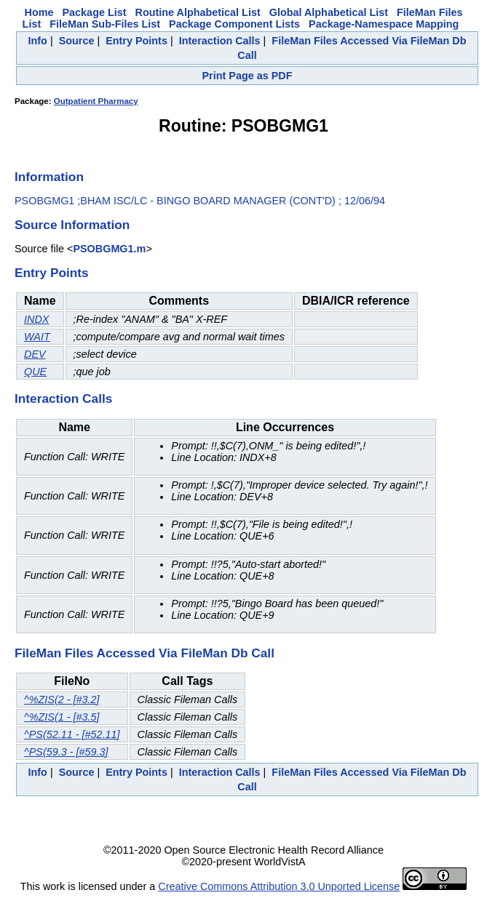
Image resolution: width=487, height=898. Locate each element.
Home (39, 12)
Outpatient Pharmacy (96, 101)
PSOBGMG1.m (109, 248)
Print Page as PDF (247, 75)
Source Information (72, 224)
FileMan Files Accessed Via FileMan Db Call (144, 653)
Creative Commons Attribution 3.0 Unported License (279, 886)
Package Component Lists (234, 24)
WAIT (37, 336)
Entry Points (136, 41)
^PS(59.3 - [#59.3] (66, 752)
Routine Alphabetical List (198, 12)
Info (37, 41)
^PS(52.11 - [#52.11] (72, 734)
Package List (95, 12)
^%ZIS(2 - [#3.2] (62, 699)
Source (77, 41)
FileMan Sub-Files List (105, 24)
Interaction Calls (220, 41)
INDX (36, 319)
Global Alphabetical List (328, 12)
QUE (35, 371)
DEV (35, 354)
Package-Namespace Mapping (384, 24)
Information (49, 176)
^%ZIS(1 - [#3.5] (62, 717)
